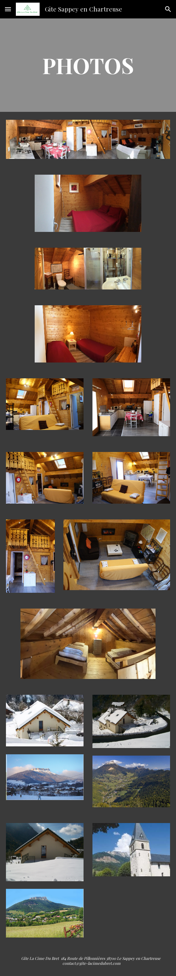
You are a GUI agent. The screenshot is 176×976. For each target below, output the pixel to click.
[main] (88, 65)
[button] (8, 9)
